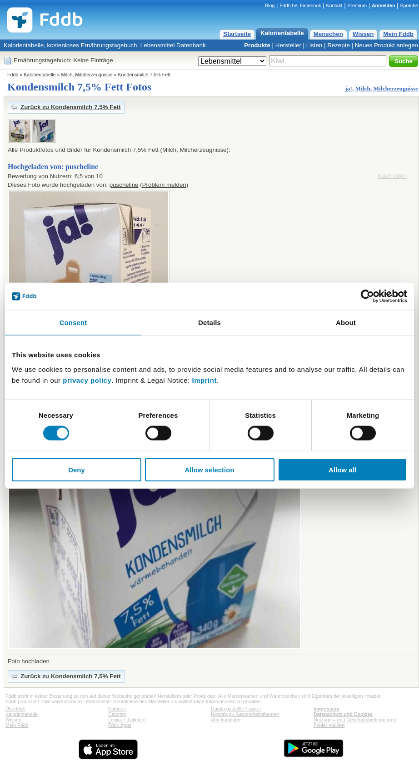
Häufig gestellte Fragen (236, 708)
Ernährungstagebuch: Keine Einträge (63, 60)
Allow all (342, 469)
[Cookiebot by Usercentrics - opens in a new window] (367, 296)
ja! (348, 88)
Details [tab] (209, 322)
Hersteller (288, 45)
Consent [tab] (73, 322)
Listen (314, 45)
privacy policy (87, 380)
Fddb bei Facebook (300, 5)
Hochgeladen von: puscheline (53, 166)
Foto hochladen (29, 661)
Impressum (326, 708)
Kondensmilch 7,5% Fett (144, 74)
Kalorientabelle (282, 33)
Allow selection (209, 469)
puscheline (124, 184)
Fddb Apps (119, 725)
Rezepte (338, 45)
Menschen (328, 33)
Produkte (257, 45)
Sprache (409, 5)
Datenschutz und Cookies (343, 714)
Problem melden (164, 184)
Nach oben (392, 175)
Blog (269, 5)
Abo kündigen (225, 719)
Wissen (363, 33)
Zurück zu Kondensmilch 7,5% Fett (70, 107)
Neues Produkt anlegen (386, 45)
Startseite (237, 33)
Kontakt (334, 5)
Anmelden (383, 5)
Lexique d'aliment (127, 719)
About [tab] (346, 322)
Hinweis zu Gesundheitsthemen (245, 714)
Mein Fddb (398, 33)
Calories (117, 714)
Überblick (15, 708)
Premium (357, 5)
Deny (76, 469)
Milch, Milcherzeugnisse (87, 74)
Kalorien (117, 708)
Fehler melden (329, 725)
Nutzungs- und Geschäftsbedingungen (355, 719)
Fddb (12, 74)
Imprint (204, 380)
